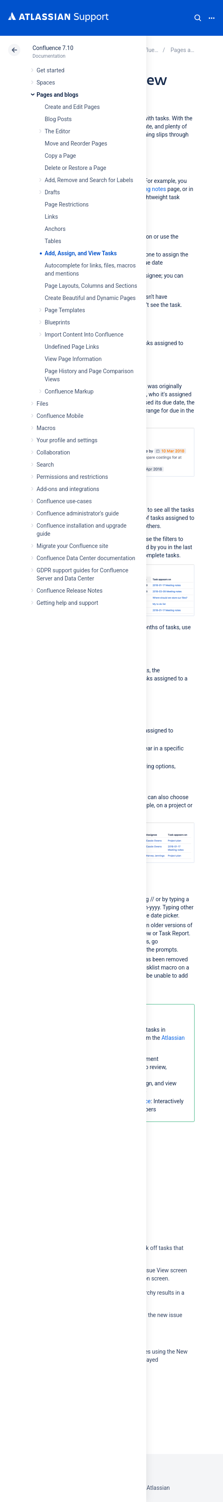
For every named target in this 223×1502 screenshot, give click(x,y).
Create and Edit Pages (72, 107)
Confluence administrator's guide (78, 513)
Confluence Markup (69, 391)
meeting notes (148, 189)
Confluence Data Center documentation (86, 558)
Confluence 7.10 (52, 48)
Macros (46, 428)
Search (197, 17)
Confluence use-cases (64, 501)
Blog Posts (58, 119)
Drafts (52, 192)
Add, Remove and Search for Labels (89, 180)
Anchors (55, 229)
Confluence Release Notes (69, 590)
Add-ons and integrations (68, 489)
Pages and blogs (57, 94)
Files (42, 403)
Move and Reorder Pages (76, 143)
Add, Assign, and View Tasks (81, 253)
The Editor (57, 131)
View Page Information (73, 359)
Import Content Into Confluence (84, 334)
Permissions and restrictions (72, 477)
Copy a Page (60, 155)
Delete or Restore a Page (75, 168)
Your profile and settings (67, 440)
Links (51, 216)
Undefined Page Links (72, 346)
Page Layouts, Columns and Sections (91, 286)
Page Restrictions (67, 204)
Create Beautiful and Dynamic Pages (90, 298)
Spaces (46, 82)
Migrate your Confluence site (72, 546)
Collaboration (53, 452)
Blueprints (57, 322)
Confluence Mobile (60, 416)
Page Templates (65, 310)
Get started (51, 70)
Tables (53, 241)
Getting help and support (67, 603)
